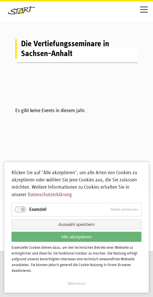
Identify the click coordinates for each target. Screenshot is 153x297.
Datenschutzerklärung (50, 194)
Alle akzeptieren (76, 236)
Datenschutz (77, 283)
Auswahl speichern (76, 224)
